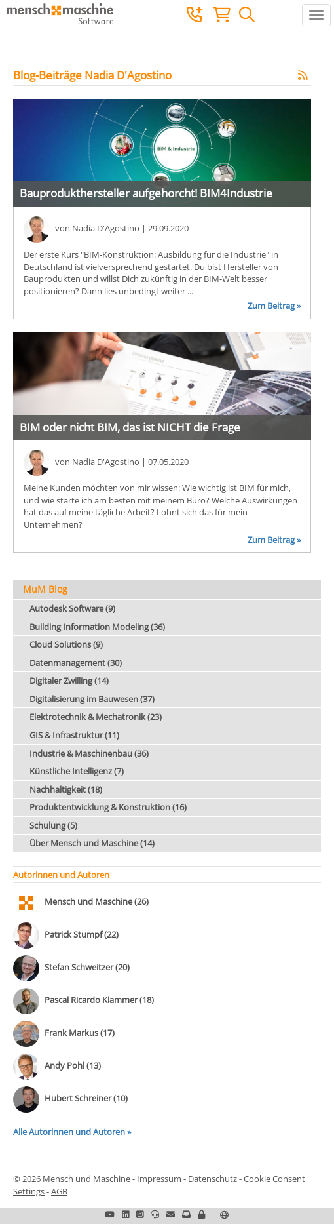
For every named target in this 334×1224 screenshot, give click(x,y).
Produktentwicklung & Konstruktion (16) (108, 807)
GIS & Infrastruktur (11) (74, 735)
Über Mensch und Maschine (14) (92, 843)
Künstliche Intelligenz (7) (76, 771)
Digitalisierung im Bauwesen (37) (92, 699)
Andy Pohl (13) (73, 1066)
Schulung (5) (53, 825)
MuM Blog (45, 589)
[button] (201, 1214)
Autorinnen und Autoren (61, 874)
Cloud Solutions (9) (66, 644)
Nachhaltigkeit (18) (65, 789)
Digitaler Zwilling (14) (69, 680)
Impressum (159, 1179)
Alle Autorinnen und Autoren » (72, 1131)
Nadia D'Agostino (105, 229)
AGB (59, 1191)
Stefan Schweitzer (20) (87, 968)
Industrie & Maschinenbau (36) (89, 753)
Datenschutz (212, 1179)
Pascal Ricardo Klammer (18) (99, 1000)
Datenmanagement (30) (75, 663)
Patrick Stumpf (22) (82, 935)
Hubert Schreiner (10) (86, 1099)
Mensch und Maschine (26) (97, 902)
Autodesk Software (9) (72, 608)
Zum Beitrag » (274, 305)
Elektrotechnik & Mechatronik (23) (95, 716)
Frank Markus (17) (80, 1033)
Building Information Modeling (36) (97, 627)
